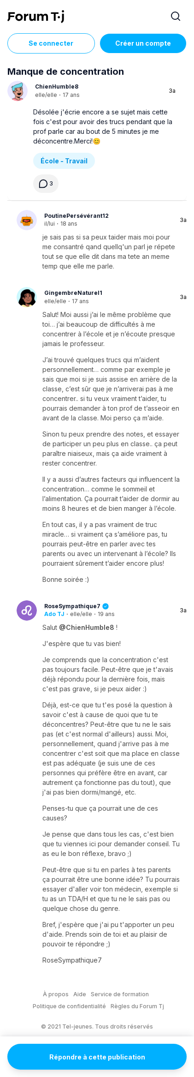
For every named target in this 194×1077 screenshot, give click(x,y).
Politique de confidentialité (69, 1006)
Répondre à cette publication (97, 1057)
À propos (56, 994)
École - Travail (64, 161)
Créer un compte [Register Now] (143, 43)
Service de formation (120, 994)
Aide (79, 994)
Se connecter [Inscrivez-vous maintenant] (51, 43)
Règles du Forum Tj (137, 1006)
